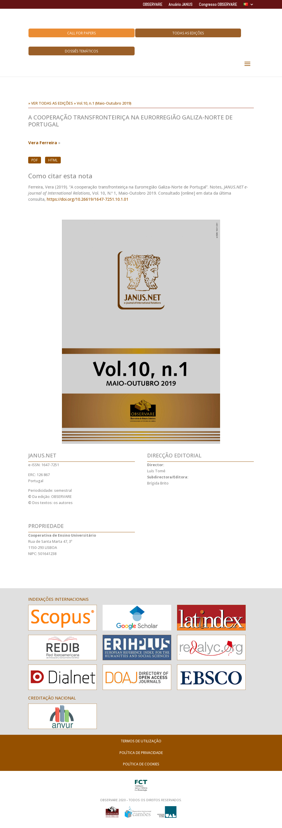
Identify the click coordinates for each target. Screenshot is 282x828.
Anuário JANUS (180, 4)
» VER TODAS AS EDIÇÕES (50, 103)
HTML (53, 160)
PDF (34, 160)
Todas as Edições (188, 33)
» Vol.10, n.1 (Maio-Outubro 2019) (102, 103)
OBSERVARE (152, 4)
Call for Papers (81, 33)
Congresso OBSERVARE (218, 4)
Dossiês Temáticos (81, 51)
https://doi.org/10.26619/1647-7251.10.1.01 (87, 199)
